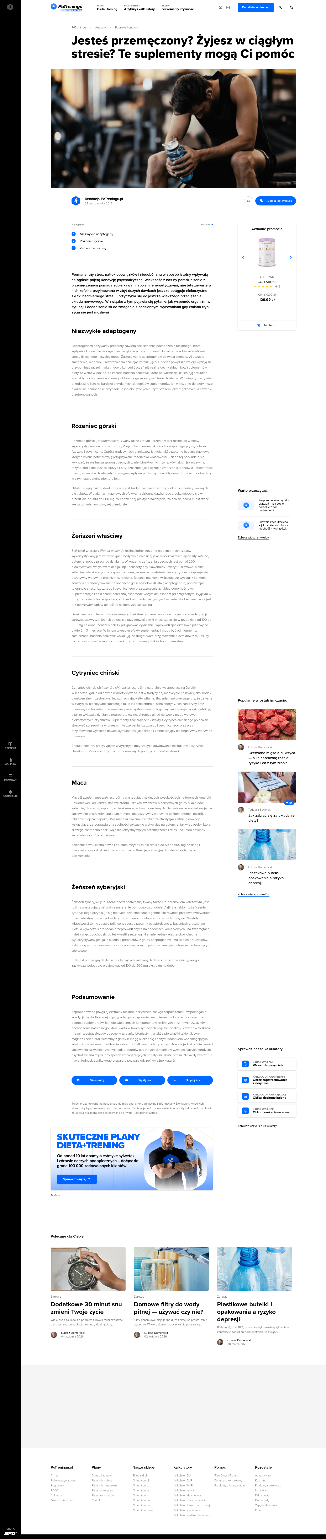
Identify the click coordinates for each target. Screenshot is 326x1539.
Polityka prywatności (63, 1480)
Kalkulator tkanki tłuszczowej (191, 1505)
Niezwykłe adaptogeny (96, 234)
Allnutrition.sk (140, 1490)
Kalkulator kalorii (183, 1490)
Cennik (96, 1500)
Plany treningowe (103, 1495)
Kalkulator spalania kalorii (189, 1500)
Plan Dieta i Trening (226, 1475)
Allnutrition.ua (141, 1505)
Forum (259, 1510)
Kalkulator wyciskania (186, 1510)
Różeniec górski (91, 241)
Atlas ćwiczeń (263, 1475)
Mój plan (10, 764)
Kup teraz (269, 325)
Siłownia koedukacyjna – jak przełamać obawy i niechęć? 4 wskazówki (274, 525)
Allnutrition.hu (141, 1500)
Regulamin (57, 1485)
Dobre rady (262, 1500)
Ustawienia (10, 796)
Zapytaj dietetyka (266, 1505)
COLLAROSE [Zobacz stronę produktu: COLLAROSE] (267, 282)
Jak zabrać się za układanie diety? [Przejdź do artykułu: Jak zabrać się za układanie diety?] (271, 818)
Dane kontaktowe (62, 1500)
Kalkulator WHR (183, 1485)
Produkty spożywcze (268, 1485)
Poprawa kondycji (126, 27)
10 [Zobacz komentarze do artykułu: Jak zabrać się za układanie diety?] (290, 803)
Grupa (10, 1528)
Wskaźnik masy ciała (272, 1064)
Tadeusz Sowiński (259, 809)
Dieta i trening (107, 7)
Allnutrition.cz (140, 1485)
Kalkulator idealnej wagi (188, 1495)
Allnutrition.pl (140, 1480)
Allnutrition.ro (140, 1495)
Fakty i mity (262, 1495)
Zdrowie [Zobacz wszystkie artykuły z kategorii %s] (56, 1296)
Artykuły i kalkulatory (139, 7)
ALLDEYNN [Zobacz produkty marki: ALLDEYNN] (267, 277)
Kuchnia (260, 1480)
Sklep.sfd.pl (139, 1475)
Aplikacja (56, 1495)
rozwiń (205, 224)
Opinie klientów (102, 1475)
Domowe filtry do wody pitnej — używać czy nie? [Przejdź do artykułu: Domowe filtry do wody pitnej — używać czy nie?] (168, 1308)
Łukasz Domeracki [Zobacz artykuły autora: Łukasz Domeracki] (73, 1333)
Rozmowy (10, 780)
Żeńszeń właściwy (93, 248)
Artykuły (100, 27)
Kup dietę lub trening (255, 7)
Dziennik (10, 748)
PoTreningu (79, 27)
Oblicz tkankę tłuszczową (272, 1111)
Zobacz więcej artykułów (253, 537)
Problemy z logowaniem (229, 1485)
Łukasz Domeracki (260, 747)
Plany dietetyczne (103, 1490)
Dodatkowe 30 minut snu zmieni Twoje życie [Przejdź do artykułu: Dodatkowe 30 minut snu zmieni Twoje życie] (86, 1308)
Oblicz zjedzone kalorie (272, 1096)
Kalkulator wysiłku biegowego (192, 1515)
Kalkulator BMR (182, 1480)
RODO (55, 1490)
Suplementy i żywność (178, 7)
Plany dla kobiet (102, 1480)
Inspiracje (261, 1490)
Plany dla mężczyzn (104, 1485)
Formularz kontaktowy (228, 1480)
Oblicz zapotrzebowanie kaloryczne (272, 1080)
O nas (54, 1475)
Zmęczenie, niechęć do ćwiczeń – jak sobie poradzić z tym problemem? (274, 505)
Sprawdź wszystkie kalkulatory (257, 1126)
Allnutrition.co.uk (142, 1510)
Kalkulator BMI (182, 1475)
